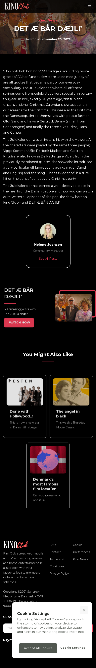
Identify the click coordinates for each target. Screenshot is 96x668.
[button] (89, 6)
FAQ (53, 545)
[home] (17, 6)
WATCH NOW (17, 322)
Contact (55, 552)
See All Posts (48, 258)
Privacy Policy (59, 573)
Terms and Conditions (57, 562)
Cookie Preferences (81, 548)
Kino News (48, 20)
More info (76, 632)
